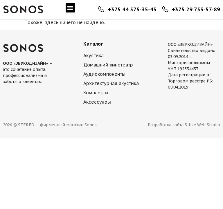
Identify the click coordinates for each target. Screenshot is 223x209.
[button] (70, 7)
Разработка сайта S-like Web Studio (184, 124)
